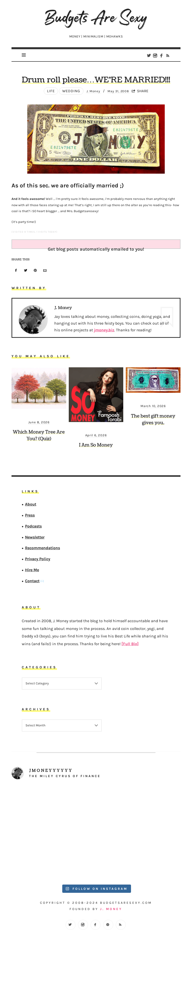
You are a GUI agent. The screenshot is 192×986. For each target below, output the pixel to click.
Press (30, 539)
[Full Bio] (130, 667)
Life (47, 115)
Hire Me (32, 594)
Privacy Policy (37, 583)
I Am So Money (96, 469)
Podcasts (33, 550)
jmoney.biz (104, 354)
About (30, 528)
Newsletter (34, 561)
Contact (32, 604)
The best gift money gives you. (153, 443)
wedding (68, 115)
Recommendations (42, 572)
